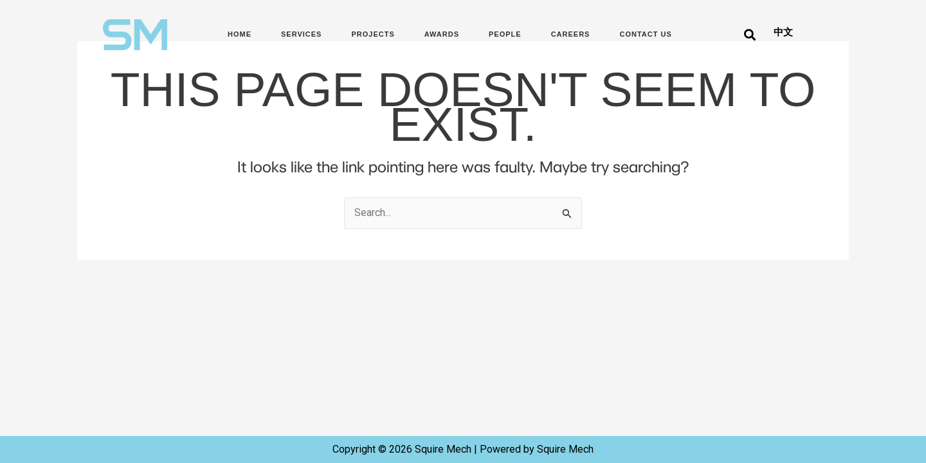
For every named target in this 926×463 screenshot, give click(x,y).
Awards (441, 34)
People (505, 34)
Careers (570, 34)
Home (239, 34)
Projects (372, 34)
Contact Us (645, 34)
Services (301, 34)
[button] (749, 34)
